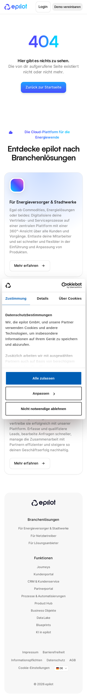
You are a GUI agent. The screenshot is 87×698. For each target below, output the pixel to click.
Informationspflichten (26, 660)
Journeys (43, 567)
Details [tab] (42, 298)
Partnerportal (43, 588)
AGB (72, 660)
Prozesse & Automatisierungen (43, 596)
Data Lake (44, 618)
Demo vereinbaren (67, 7)
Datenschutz (56, 660)
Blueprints (43, 625)
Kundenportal (43, 574)
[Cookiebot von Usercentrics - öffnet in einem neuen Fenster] (62, 285)
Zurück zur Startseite (43, 87)
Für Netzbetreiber (43, 536)
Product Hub (44, 603)
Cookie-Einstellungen (34, 668)
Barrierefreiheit (54, 652)
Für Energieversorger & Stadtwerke (43, 528)
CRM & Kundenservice (43, 581)
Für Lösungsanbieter (43, 543)
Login (43, 6)
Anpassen (43, 393)
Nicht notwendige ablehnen (43, 408)
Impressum (30, 652)
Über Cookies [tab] (70, 298)
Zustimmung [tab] (15, 298)
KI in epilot (43, 632)
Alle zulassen (43, 378)
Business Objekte (43, 610)
